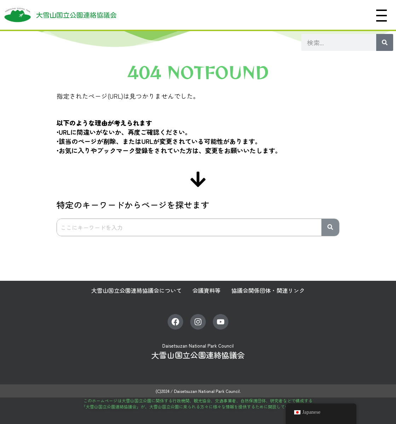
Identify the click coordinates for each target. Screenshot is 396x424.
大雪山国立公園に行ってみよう (263, 14)
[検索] (384, 42)
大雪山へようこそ (189, 14)
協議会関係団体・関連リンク (268, 290)
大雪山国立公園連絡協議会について (136, 290)
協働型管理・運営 (335, 14)
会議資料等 (206, 290)
